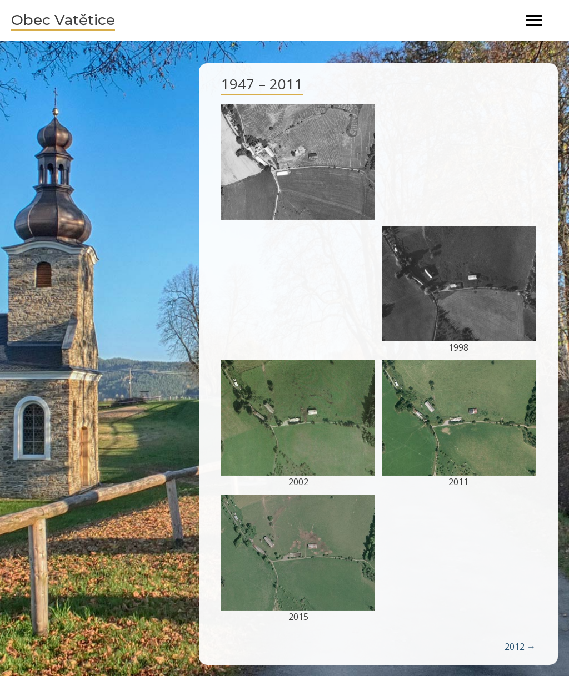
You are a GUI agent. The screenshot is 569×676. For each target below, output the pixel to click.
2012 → (520, 646)
